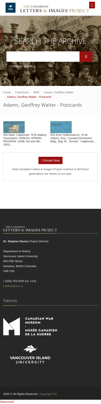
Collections (22, 92)
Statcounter (7, 401)
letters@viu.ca (14, 286)
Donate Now (50, 160)
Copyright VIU (48, 394)
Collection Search (20, 66)
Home (7, 92)
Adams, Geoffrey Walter (58, 92)
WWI (36, 92)
